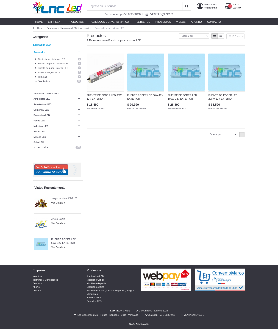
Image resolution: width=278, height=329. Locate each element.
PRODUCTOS (77, 21)
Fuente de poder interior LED (58, 67)
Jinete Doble (58, 219)
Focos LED (56, 120)
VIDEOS (181, 21)
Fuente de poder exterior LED (58, 63)
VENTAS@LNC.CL (192, 315)
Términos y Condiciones (45, 279)
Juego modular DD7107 (64, 198)
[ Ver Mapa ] (133, 315)
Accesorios (85, 28)
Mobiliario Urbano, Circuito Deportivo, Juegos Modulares (110, 292)
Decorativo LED (56, 115)
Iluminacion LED (68, 28)
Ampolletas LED (56, 98)
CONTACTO (214, 21)
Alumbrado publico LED (56, 93)
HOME (39, 21)
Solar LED (56, 142)
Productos (52, 28)
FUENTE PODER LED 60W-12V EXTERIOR (63, 241)
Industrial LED (56, 126)
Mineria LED (56, 137)
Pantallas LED (94, 301)
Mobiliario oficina (95, 287)
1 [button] (242, 134)
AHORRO (196, 21)
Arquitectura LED (56, 104)
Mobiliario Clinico (96, 279)
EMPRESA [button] (55, 21)
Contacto (37, 290)
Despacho (38, 283)
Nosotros (37, 276)
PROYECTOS (163, 21)
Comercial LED (56, 109)
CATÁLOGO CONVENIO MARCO (111, 21)
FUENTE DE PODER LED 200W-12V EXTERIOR (222, 97)
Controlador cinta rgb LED (58, 59)
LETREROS (143, 21)
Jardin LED (56, 131)
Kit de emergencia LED (58, 72)
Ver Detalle (58, 202)
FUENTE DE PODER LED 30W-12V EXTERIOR (104, 97)
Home (38, 28)
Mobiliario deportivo (97, 283)
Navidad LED (94, 297)
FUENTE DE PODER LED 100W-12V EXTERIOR (182, 97)
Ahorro (36, 287)
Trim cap (58, 76)
